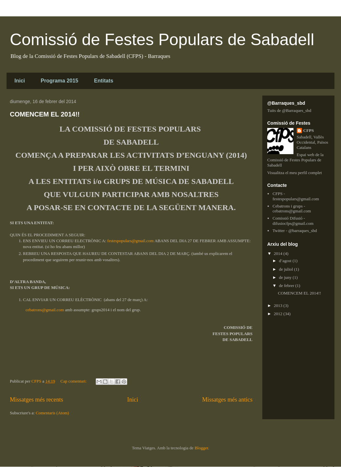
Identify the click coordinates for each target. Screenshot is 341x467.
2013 (278, 305)
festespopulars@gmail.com (130, 240)
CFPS (308, 130)
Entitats (103, 80)
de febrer (287, 285)
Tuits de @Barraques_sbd (289, 110)
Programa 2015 (59, 80)
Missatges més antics (227, 399)
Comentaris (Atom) (52, 412)
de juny (286, 277)
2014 (278, 253)
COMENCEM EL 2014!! (45, 114)
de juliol (286, 269)
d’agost (286, 260)
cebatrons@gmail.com (45, 309)
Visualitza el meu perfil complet (294, 172)
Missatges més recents (36, 399)
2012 (278, 313)
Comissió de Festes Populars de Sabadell (162, 39)
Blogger (201, 447)
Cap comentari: (74, 381)
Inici (19, 80)
